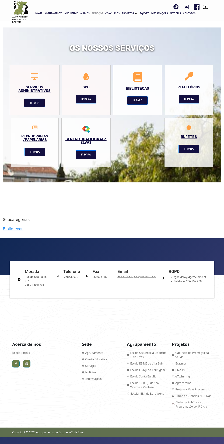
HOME (38, 13)
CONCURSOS (112, 13)
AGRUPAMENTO (53, 13)
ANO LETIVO (71, 13)
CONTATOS (189, 13)
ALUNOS (85, 13)
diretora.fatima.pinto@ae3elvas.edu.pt (136, 276)
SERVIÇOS (97, 13)
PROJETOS (128, 13)
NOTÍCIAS (175, 13)
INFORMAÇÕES (159, 13)
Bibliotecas (13, 228)
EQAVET (144, 13)
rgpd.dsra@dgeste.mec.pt (190, 277)
